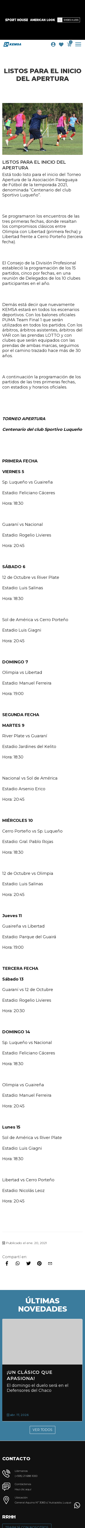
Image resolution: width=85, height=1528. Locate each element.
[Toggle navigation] (80, 44)
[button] (77, 1505)
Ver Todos (42, 1430)
